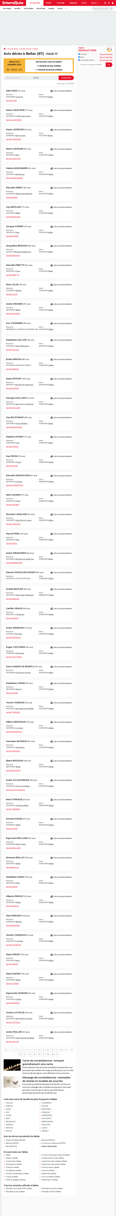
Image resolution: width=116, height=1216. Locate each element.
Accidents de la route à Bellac (53, 1158)
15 (47, 1050)
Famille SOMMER (13, 1003)
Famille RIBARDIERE (14, 563)
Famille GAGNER (12, 505)
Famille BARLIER (12, 599)
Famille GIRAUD (12, 618)
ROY (7, 1112)
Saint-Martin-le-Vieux (24, 1019)
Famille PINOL (11, 544)
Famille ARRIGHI (12, 369)
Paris (17, 232)
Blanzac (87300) (12, 1143)
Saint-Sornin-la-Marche (24, 404)
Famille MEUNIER (13, 314)
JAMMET (45, 1131)
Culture (60, 3)
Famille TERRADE (13, 809)
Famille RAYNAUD (13, 751)
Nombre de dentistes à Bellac (17, 1174)
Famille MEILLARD (13, 848)
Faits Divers (28, 8)
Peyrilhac (18, 634)
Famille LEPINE (12, 693)
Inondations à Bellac (14, 1170)
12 (34, 1050)
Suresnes (19, 97)
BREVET (14, 70)
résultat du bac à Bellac (50, 66)
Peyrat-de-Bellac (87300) (15, 1140)
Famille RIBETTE (12, 275)
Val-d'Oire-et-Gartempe (24, 385)
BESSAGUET (11, 1122)
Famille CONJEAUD (13, 945)
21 (24, 1054)
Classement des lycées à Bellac (54, 1164)
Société (17, 8)
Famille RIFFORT (12, 388)
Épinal (18, 462)
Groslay (18, 999)
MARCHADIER (47, 1122)
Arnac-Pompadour (23, 786)
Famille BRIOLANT (13, 217)
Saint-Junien (20, 136)
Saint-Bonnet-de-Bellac (24, 709)
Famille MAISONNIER (14, 178)
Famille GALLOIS (12, 350)
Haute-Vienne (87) (49, 1146)
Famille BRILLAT (12, 867)
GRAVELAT (46, 1112)
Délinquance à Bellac (14, 1164)
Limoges (18, 482)
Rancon (19, 689)
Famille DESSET (12, 964)
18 (61, 1050)
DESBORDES (47, 1115)
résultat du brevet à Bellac (50, 70)
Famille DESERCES (13, 638)
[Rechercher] (102, 8)
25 (30, 1054)
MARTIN (9, 1106)
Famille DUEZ (11, 101)
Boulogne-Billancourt (23, 252)
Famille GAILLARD (13, 408)
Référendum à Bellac (50, 1180)
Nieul (17, 155)
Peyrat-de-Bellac (22, 806)
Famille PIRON (12, 466)
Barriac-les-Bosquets (24, 194)
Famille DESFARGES (14, 732)
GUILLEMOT (46, 1118)
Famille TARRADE (13, 712)
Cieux (18, 271)
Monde (51, 8)
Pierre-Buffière (22, 424)
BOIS (8, 1118)
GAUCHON (46, 1125)
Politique (7, 8)
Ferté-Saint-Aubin (24, 116)
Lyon (17, 443)
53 (39, 1054)
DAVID (8, 1109)
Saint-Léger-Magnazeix (25, 595)
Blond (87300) (11, 1146)
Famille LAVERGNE (13, 139)
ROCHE (9, 1131)
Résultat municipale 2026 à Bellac (19, 1188)
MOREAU (9, 1125)
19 (65, 1050)
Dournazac (20, 653)
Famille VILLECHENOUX (15, 790)
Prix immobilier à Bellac (51, 1177)
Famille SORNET (12, 236)
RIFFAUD (9, 1128)
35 (34, 1054)
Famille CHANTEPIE (14, 120)
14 (43, 1050)
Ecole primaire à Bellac (50, 1167)
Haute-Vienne (26, 49)
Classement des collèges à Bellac (54, 1161)
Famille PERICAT (12, 906)
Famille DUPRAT (12, 984)
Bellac (36, 49)
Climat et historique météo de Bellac (56, 1155)
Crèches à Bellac (48, 1170)
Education (41, 8)
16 (52, 1050)
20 (20, 1054)
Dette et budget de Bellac (16, 1180)
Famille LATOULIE (13, 1022)
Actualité (82, 54)
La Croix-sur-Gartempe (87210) (53, 1143)
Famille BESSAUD (13, 256)
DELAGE (45, 1106)
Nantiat (18, 291)
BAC (8, 70)
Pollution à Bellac (12, 1167)
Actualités (35, 3)
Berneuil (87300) (48, 1140)
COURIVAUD (46, 1103)
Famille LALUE (11, 294)
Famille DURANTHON (14, 485)
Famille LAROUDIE (13, 159)
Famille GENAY (12, 887)
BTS (20, 70)
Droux (18, 501)
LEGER (44, 1128)
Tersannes (20, 614)
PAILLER (9, 1103)
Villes (59, 8)
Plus (94, 3)
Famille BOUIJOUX (13, 771)
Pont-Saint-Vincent (23, 673)
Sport (49, 3)
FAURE (8, 1115)
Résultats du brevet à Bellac (52, 1188)
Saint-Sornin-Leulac (23, 520)
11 (29, 1050)
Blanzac (19, 922)
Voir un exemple (106, 54)
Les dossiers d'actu (86, 60)
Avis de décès (13, 49)
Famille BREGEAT (13, 926)
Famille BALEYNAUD (14, 427)
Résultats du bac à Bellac (15, 1192)
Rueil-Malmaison (22, 346)
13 (38, 1050)
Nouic (17, 960)
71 (43, 1054)
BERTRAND (46, 1109)
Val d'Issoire (19, 174)
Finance (73, 3)
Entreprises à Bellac (13, 1161)
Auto (84, 3)
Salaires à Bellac (12, 1158)
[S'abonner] (95, 64)
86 (53, 1054)
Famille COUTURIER (14, 657)
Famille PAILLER (12, 1042)
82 (48, 1054)
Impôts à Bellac (12, 1177)
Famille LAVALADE (13, 524)
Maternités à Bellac (49, 1174)
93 (57, 1054)
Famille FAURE (12, 829)
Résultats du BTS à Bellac (51, 1192)
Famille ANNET (12, 198)
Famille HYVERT (12, 447)
